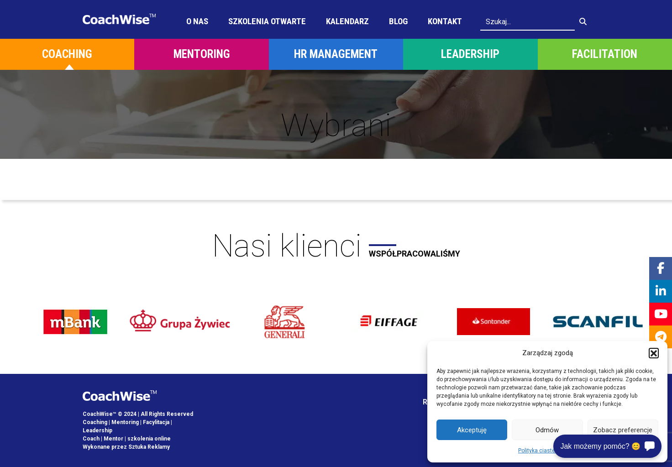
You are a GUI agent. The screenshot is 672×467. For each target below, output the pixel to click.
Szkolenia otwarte (267, 21)
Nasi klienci (336, 246)
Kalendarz (347, 21)
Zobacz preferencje (622, 430)
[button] (653, 352)
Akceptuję (472, 430)
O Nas (197, 21)
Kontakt (445, 21)
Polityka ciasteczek (542, 450)
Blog (398, 21)
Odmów (547, 430)
